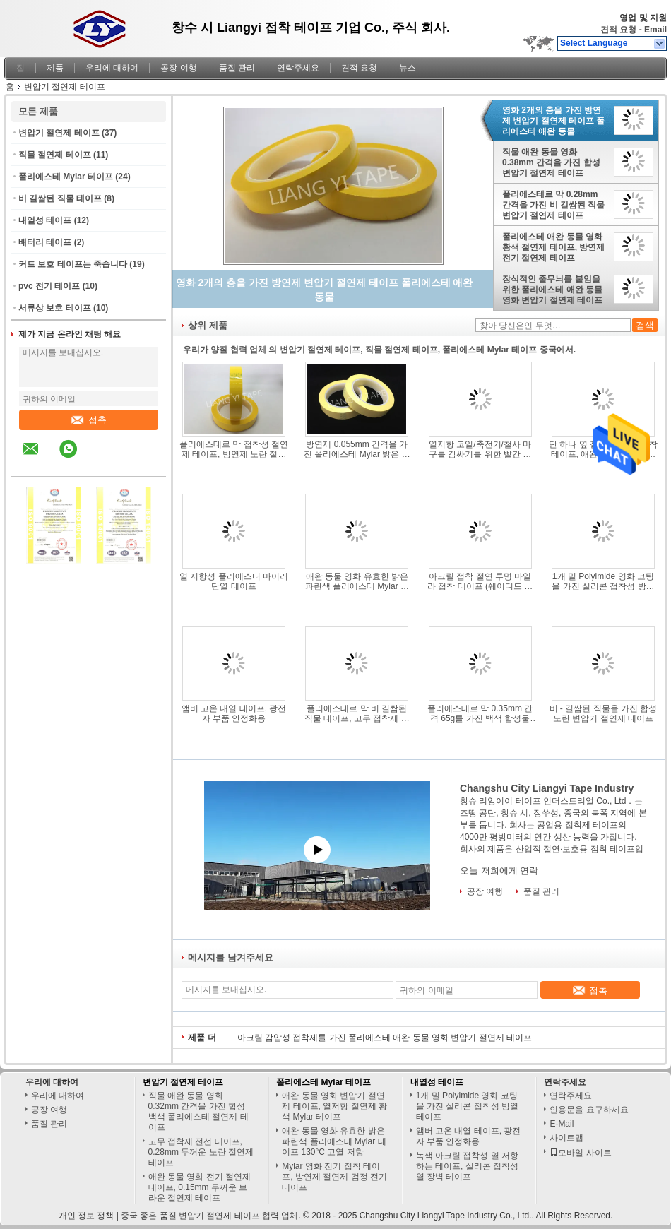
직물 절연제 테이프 (54, 155)
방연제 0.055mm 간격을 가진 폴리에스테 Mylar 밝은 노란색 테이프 (357, 449)
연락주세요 (298, 68)
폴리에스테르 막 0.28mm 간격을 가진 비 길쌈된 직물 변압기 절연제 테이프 (553, 204)
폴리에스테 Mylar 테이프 (65, 177)
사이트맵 (566, 1138)
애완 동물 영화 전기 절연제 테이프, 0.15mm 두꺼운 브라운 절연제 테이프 (199, 1187)
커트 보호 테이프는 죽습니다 (72, 264)
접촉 (89, 420)
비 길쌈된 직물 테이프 (60, 198)
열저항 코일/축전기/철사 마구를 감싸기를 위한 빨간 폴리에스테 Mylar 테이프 (480, 449)
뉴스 (407, 68)
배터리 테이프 (44, 242)
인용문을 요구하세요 (589, 1110)
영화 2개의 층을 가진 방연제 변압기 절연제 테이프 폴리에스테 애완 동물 (553, 120)
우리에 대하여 (111, 68)
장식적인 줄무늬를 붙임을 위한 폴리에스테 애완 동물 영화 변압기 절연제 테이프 (552, 289)
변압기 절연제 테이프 (59, 133)
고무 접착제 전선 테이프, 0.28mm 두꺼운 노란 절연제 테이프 (201, 1152)
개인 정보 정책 (86, 1216)
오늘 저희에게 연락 (499, 870)
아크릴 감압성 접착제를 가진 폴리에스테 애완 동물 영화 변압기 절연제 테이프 (384, 1038)
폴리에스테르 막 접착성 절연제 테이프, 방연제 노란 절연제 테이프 (233, 449)
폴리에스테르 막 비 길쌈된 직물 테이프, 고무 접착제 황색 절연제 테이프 (357, 713)
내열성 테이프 (44, 220)
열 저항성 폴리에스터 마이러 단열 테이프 (233, 581)
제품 (55, 68)
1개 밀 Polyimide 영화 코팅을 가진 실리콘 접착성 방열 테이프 (603, 581)
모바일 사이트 (580, 1153)
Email (655, 30)
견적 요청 (618, 30)
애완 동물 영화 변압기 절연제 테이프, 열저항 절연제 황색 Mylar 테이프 (334, 1106)
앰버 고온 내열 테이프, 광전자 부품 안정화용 (234, 713)
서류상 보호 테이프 (54, 308)
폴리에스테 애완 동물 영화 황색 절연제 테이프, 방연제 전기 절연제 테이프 (553, 247)
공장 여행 (178, 68)
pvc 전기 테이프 (49, 286)
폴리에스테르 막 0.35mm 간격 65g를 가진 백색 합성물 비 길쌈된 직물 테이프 (480, 713)
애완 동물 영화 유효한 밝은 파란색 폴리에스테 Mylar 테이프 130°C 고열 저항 (357, 581)
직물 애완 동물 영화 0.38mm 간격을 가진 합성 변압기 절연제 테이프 (551, 162)
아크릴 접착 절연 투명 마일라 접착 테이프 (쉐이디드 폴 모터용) (480, 581)
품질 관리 (237, 68)
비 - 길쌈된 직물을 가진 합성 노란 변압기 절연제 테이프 (604, 713)
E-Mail (562, 1124)
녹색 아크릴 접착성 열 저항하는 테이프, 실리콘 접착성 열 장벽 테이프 (467, 1166)
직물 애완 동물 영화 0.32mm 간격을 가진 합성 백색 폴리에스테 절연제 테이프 (198, 1111)
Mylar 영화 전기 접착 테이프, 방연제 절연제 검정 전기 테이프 (334, 1176)
